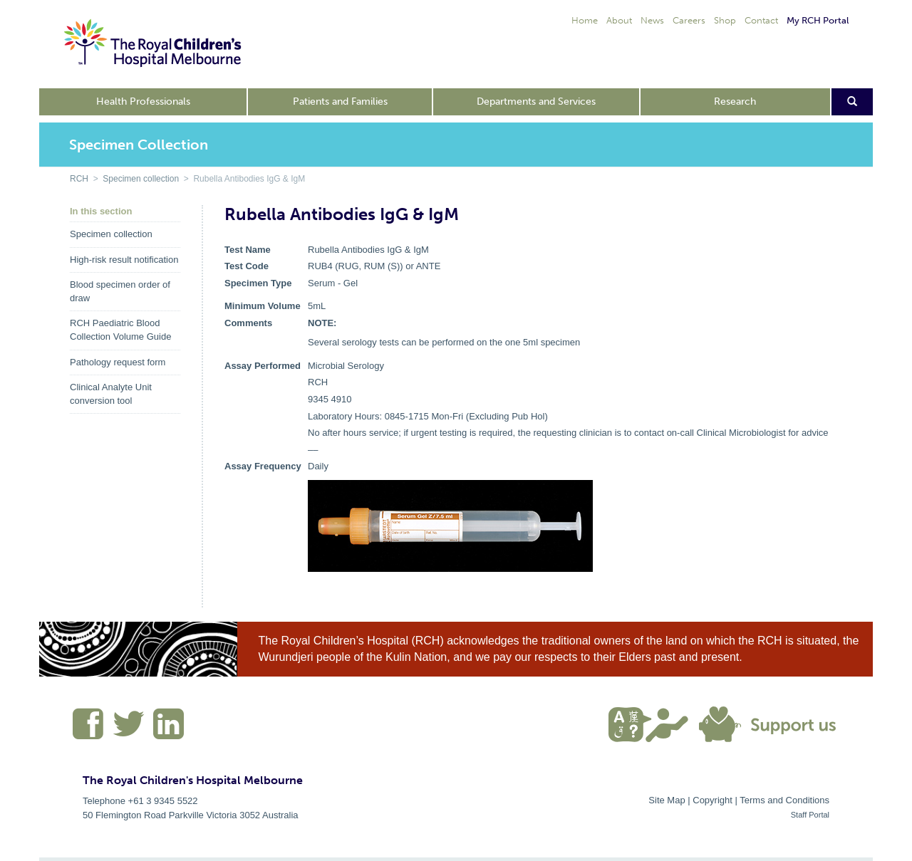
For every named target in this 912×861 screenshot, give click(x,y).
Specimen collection (141, 179)
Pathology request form (117, 362)
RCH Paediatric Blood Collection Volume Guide (120, 330)
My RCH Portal (818, 20)
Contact (761, 20)
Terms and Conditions (784, 800)
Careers (689, 20)
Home (584, 20)
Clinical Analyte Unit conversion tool (111, 394)
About (619, 20)
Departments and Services (536, 101)
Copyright (712, 800)
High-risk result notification (124, 259)
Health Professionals (143, 101)
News (652, 20)
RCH (79, 179)
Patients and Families (340, 101)
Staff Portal (810, 814)
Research (735, 101)
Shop (725, 20)
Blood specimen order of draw (120, 291)
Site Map (666, 800)
